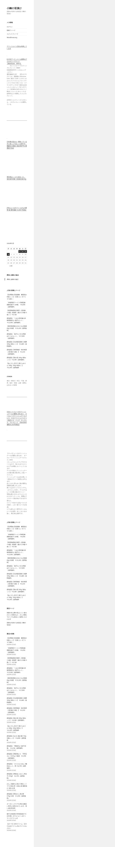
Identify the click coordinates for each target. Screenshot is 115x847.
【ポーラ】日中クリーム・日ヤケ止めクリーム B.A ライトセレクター (17, 826)
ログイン (10, 27)
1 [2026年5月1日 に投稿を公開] (19, 251)
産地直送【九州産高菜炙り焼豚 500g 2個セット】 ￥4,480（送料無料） (17, 344)
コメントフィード (12, 34)
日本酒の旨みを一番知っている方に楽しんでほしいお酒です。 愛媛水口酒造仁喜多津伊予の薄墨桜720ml (17, 145)
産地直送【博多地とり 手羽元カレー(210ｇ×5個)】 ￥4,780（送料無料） (17, 756)
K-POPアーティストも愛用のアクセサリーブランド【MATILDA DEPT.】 (17, 61)
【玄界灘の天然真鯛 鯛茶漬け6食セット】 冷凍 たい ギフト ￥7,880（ (17, 297)
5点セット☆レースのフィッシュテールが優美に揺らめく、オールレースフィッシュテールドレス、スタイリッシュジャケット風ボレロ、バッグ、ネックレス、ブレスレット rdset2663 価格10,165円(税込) (17, 418)
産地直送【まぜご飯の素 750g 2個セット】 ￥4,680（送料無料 (16, 738)
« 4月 (11, 266)
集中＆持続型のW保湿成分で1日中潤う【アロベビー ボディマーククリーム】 (16, 816)
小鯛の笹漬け (14, 8)
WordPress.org (12, 37)
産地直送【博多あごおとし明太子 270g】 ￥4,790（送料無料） (17, 776)
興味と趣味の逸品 (13, 275)
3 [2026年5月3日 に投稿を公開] (25, 251)
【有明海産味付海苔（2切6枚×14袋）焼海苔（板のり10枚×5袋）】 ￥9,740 (17, 312)
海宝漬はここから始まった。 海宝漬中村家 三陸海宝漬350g (16, 178)
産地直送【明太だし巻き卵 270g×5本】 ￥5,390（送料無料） (16, 796)
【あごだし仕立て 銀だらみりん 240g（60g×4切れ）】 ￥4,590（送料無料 (16, 365)
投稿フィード (11, 30)
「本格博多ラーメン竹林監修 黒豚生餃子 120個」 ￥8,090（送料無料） (16, 305)
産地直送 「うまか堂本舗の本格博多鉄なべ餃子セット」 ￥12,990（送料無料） (16, 320)
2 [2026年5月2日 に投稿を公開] (22, 251)
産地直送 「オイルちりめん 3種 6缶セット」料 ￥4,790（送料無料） (17, 766)
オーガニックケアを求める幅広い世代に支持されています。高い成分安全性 (17, 806)
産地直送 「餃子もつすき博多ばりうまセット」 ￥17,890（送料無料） (16, 336)
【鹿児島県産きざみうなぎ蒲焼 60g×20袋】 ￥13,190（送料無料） (17, 328)
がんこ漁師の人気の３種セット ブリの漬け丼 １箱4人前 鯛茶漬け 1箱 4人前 (17, 786)
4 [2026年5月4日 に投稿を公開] (8, 254)
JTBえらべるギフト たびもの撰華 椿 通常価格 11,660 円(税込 (17, 209)
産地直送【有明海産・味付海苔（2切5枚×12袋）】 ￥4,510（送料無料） (17, 352)
